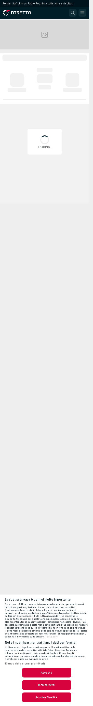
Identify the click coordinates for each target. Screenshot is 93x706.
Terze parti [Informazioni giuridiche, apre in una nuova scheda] (51, 636)
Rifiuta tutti (46, 685)
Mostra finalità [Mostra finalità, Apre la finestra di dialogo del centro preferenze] (46, 697)
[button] (73, 13)
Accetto (46, 672)
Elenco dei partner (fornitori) (25, 663)
